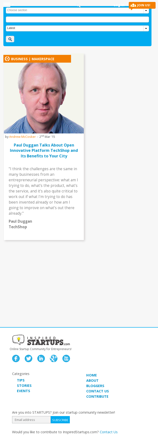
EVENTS (23, 391)
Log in (119, 5)
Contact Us (109, 432)
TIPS (21, 380)
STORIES (24, 385)
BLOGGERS (95, 385)
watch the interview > (60, 237)
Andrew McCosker (22, 136)
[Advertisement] (79, 286)
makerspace (43, 59)
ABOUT (92, 380)
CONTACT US (97, 391)
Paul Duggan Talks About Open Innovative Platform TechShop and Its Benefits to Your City (44, 150)
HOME (91, 375)
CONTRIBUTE (97, 396)
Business (19, 59)
